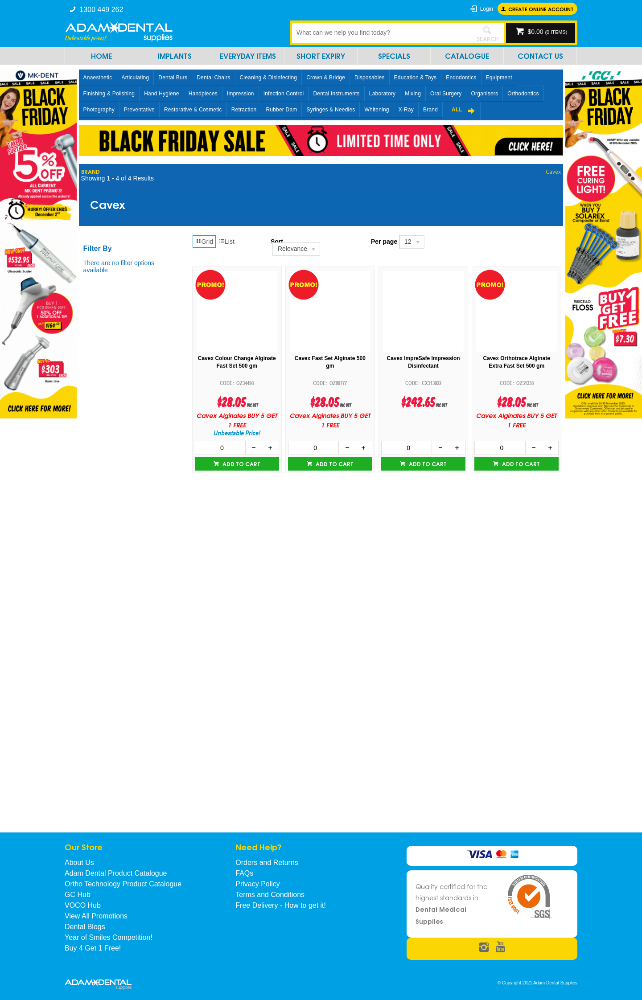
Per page (384, 241)
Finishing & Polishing (109, 93)
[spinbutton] (220, 448)
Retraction (244, 110)
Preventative (139, 110)
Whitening (376, 110)
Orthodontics (523, 93)
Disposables (369, 77)
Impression (240, 93)
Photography (99, 110)
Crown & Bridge (325, 77)
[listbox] (317, 249)
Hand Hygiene (161, 93)
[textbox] (381, 32)
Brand (430, 110)
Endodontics (461, 77)
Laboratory (382, 93)
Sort (277, 241)
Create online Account (541, 8)
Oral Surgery (445, 93)
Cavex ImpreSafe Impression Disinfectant (423, 362)
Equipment (499, 77)
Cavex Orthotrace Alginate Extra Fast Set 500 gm (516, 362)
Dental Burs (172, 77)
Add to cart (240, 463)
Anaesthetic (97, 77)
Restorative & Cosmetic (193, 110)
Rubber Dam (281, 110)
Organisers (484, 93)
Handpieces (203, 93)
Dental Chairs (213, 77)
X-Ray (406, 110)
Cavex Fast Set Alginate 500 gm (330, 362)
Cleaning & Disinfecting (268, 77)
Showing (117, 178)
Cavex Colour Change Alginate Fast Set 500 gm (237, 362)
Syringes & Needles (330, 110)
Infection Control (283, 93)
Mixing (413, 93)
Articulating (135, 77)
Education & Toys (415, 77)
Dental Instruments (336, 93)
